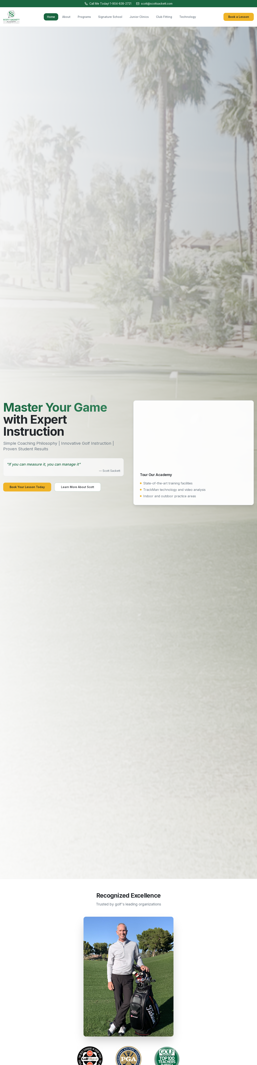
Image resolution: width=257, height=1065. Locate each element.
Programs (84, 16)
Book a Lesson (238, 16)
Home (51, 16)
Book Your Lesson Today (27, 487)
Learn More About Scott (77, 487)
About (66, 16)
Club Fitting (164, 16)
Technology (187, 16)
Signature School (110, 16)
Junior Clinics (139, 16)
